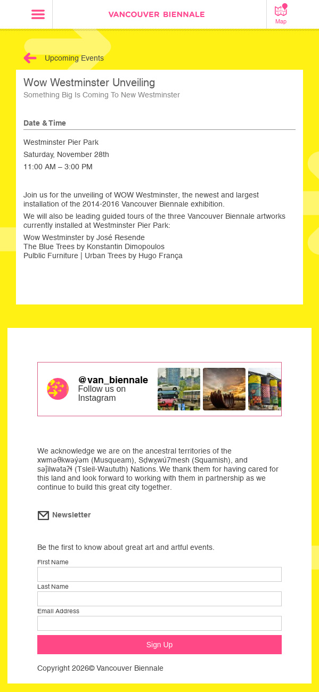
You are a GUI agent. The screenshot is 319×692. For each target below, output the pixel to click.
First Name (53, 562)
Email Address (58, 611)
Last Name (53, 586)
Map (281, 13)
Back (30, 58)
